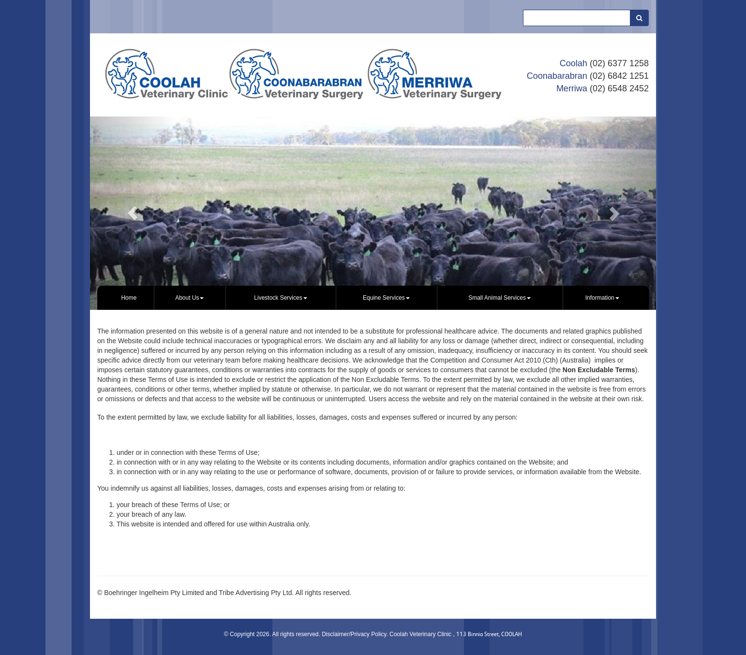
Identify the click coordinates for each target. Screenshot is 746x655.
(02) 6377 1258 (619, 63)
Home (128, 297)
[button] (132, 213)
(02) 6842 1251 (619, 76)
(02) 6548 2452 (619, 88)
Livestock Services (280, 297)
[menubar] (373, 298)
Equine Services (386, 297)
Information (602, 297)
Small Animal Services (499, 297)
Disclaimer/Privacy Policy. (355, 634)
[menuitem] (129, 298)
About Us (189, 297)
